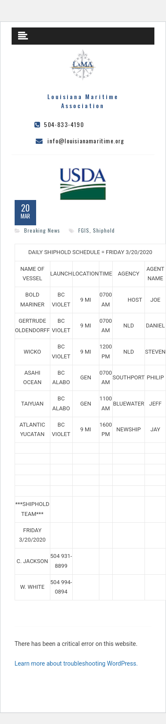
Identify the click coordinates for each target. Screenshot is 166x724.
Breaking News (42, 230)
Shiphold (104, 230)
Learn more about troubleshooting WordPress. (76, 663)
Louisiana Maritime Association (83, 101)
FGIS (83, 230)
